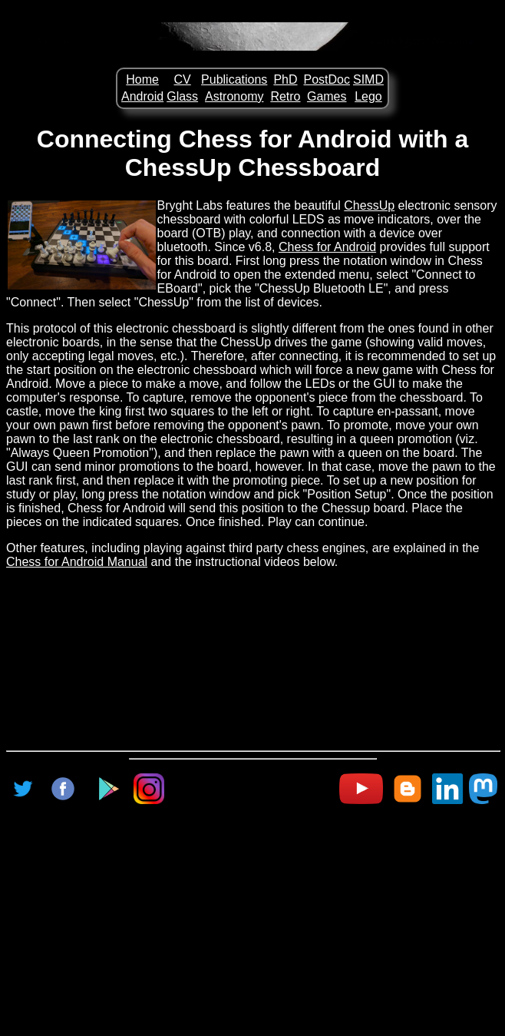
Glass (182, 96)
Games (327, 96)
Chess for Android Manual (76, 561)
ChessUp (369, 205)
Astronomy (234, 96)
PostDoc (327, 79)
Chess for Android (327, 246)
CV (182, 79)
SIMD (368, 79)
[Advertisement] (255, 913)
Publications (234, 79)
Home (142, 79)
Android (142, 96)
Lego (368, 96)
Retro (285, 96)
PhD (285, 79)
